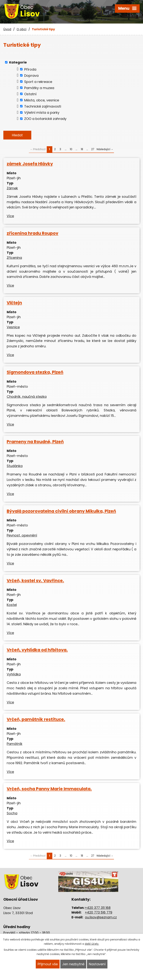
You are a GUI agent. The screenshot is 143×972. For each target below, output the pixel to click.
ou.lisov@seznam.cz (101, 917)
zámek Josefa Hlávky (30, 164)
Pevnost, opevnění (22, 535)
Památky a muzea (39, 87)
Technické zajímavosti (42, 106)
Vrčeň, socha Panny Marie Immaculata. (49, 789)
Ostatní (30, 94)
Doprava (31, 75)
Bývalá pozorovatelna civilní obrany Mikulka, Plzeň (61, 511)
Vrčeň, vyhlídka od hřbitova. (37, 650)
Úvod (7, 29)
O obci (21, 29)
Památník (14, 743)
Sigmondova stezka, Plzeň (35, 372)
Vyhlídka (14, 674)
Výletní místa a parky (41, 112)
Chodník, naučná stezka (27, 396)
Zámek (12, 188)
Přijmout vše (48, 964)
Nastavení (97, 964)
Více (10, 216)
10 (71, 149)
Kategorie (18, 62)
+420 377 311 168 (98, 908)
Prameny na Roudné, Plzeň (35, 442)
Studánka (15, 465)
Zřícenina (14, 257)
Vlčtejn (14, 303)
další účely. (92, 944)
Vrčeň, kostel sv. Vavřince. (35, 581)
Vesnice (13, 327)
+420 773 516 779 (98, 912)
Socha (12, 813)
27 (92, 149)
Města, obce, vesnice (41, 100)
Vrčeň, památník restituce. (36, 719)
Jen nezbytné (73, 964)
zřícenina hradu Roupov (32, 233)
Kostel (12, 604)
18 (82, 149)
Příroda (30, 69)
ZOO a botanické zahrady (45, 118)
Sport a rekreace (38, 81)
